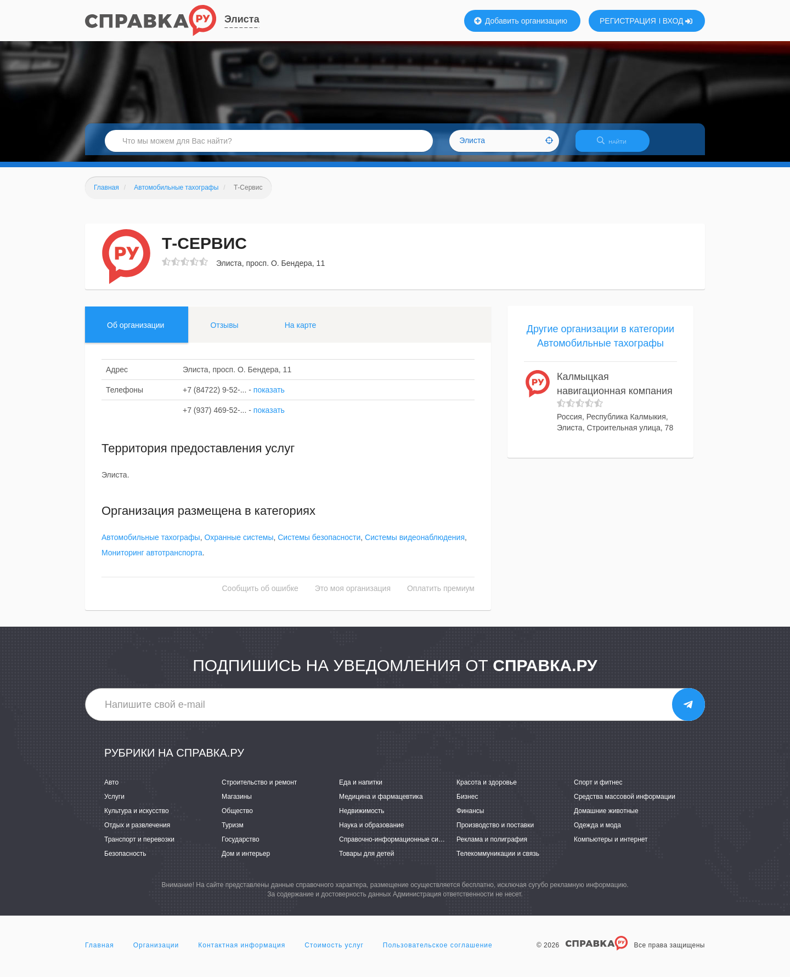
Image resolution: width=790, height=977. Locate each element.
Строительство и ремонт (259, 789)
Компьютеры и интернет (611, 846)
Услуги (114, 803)
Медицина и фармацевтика (381, 803)
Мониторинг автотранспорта (151, 559)
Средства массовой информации (624, 803)
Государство (240, 846)
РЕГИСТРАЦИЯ (628, 20)
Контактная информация (241, 952)
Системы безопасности (319, 544)
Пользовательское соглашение (438, 952)
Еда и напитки (360, 789)
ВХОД (678, 20)
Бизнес (467, 803)
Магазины (237, 803)
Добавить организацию (520, 20)
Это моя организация (353, 595)
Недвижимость (362, 817)
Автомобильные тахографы (150, 544)
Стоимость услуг (334, 952)
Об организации (135, 331)
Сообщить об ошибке (260, 595)
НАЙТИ (617, 145)
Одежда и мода (597, 832)
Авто (111, 789)
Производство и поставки (495, 832)
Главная (99, 952)
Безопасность (125, 861)
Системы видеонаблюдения (415, 544)
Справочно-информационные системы (398, 846)
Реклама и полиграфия (491, 846)
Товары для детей (366, 861)
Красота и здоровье (486, 789)
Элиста (241, 19)
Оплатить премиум (441, 595)
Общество (237, 817)
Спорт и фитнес (598, 789)
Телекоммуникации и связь (497, 861)
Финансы (470, 817)
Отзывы (224, 331)
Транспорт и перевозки (139, 846)
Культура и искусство (136, 817)
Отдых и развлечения (137, 832)
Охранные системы (238, 544)
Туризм (233, 832)
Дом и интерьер (246, 861)
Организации (156, 952)
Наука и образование (371, 832)
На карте (301, 331)
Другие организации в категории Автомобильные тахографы (600, 342)
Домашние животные (606, 817)
